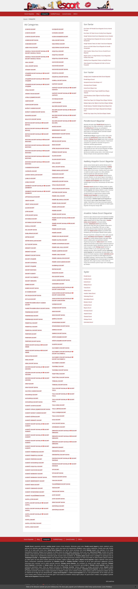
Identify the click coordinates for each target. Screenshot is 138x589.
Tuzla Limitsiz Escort (59, 408)
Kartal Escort (87, 282)
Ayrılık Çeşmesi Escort (32, 97)
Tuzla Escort (87, 287)
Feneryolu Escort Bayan (33, 330)
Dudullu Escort (30, 226)
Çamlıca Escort (30, 178)
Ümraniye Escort (88, 310)
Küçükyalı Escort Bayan (60, 76)
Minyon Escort (57, 137)
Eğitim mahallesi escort (33, 240)
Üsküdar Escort (88, 316)
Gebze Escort (87, 290)
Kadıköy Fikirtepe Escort (33, 459)
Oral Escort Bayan (58, 166)
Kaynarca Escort (58, 33)
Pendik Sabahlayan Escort (61, 258)
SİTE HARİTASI (110, 581)
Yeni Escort (56, 487)
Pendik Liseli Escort (58, 254)
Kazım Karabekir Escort (60, 36)
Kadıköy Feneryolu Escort (34, 455)
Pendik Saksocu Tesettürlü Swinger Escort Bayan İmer (98, 106)
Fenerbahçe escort (31, 312)
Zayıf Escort (56, 495)
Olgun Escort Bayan (58, 159)
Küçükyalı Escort (58, 73)
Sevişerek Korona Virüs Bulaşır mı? (93, 82)
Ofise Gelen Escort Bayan (60, 148)
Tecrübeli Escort (58, 366)
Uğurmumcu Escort (58, 427)
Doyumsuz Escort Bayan (33, 222)
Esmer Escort (29, 284)
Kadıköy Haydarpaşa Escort (34, 462)
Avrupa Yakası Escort (32, 93)
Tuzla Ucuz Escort (58, 416)
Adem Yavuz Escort (31, 47)
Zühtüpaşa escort (58, 509)
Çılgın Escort (29, 208)
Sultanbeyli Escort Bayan (60, 348)
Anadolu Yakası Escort (89, 293)
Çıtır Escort (29, 211)
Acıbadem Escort (31, 44)
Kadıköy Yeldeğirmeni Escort (35, 495)
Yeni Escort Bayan (58, 491)
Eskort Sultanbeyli (31, 277)
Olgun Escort (56, 155)
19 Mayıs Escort (30, 29)
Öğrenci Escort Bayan (59, 152)
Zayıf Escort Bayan (58, 498)
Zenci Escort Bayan (58, 502)
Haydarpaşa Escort (31, 398)
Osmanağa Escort (58, 174)
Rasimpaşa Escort (58, 265)
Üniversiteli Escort (58, 451)
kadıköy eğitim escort (32, 416)
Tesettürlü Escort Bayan (60, 377)
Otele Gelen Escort (58, 185)
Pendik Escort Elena (59, 229)
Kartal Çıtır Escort (31, 499)
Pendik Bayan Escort (89, 79)
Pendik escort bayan (91, 546)
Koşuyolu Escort (58, 55)
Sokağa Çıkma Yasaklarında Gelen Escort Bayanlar (97, 76)
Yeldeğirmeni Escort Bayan (61, 484)
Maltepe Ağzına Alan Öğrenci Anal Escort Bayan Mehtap (98, 103)
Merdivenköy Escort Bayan (61, 134)
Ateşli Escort (29, 90)
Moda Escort (56, 145)
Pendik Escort (57, 210)
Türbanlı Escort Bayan (59, 384)
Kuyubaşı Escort (57, 99)
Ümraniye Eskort (57, 447)
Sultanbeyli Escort (88, 296)
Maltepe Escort (93, 139)
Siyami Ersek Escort (58, 322)
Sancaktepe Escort (89, 299)
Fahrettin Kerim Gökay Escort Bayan (37, 308)
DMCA (75, 14)
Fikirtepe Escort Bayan (33, 341)
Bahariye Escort (30, 115)
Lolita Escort (56, 102)
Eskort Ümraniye (30, 281)
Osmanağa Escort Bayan (60, 181)
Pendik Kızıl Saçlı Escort (60, 247)
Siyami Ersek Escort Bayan (60, 326)
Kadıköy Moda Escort (32, 484)
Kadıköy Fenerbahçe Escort (34, 452)
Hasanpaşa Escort (31, 394)
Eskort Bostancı (30, 270)
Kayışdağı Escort (57, 29)
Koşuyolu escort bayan (60, 58)
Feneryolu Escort (31, 323)
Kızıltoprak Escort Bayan (60, 47)
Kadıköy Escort (88, 305)
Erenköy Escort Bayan (32, 255)
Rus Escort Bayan (58, 276)
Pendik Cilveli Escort (59, 203)
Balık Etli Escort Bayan (33, 119)
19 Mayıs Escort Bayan (32, 36)
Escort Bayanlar (29, 14)
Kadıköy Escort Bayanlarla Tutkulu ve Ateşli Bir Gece (97, 60)
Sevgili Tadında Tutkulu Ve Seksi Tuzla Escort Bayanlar (98, 43)
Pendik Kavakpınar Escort (60, 243)
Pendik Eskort (57, 232)
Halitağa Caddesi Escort (33, 391)
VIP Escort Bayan (57, 473)
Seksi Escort (56, 311)
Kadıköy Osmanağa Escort (34, 488)
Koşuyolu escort (58, 51)
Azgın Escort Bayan (31, 104)
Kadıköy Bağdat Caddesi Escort (35, 413)
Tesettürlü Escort (58, 373)
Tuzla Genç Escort (58, 405)
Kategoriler (45, 14)
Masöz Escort (56, 126)
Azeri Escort (29, 101)
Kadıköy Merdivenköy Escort (34, 481)
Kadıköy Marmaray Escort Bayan (36, 477)
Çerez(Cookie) (66, 14)
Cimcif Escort (29, 200)
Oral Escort (56, 163)
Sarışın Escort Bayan (59, 308)
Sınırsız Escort (57, 329)
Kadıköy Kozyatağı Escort (33, 470)
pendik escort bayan (59, 214)
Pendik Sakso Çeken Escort (61, 262)
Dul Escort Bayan (31, 229)
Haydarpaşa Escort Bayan (33, 402)
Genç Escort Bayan (31, 363)
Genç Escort (29, 359)
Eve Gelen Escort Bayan (33, 295)
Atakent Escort (30, 69)
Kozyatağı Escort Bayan (60, 69)
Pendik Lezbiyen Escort (59, 251)
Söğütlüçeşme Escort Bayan (61, 340)
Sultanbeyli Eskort (58, 363)
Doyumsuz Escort (31, 219)
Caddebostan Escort (32, 167)
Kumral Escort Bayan (59, 80)
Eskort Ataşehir (30, 266)
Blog (38, 14)
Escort (25, 19)
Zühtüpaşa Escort (58, 506)
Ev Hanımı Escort (30, 292)
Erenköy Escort (30, 248)
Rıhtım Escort (56, 269)
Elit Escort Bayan (31, 244)
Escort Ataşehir (30, 259)
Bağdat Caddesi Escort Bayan (35, 112)
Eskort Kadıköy (30, 273)
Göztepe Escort (88, 319)
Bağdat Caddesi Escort (33, 108)
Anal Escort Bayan (31, 66)
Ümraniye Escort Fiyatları (90, 85)
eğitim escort (29, 237)
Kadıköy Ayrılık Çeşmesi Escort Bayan (37, 409)
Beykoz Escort (87, 308)
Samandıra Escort (58, 284)
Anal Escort (29, 62)
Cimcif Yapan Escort (31, 204)
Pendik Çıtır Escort (58, 207)
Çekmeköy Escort (88, 322)
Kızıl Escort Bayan (58, 40)
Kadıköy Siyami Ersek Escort (34, 492)
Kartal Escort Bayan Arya (90, 88)
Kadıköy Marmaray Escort (34, 473)
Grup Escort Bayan (31, 387)
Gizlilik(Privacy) (55, 14)
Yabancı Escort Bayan (59, 477)
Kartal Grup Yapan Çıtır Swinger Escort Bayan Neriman (98, 100)
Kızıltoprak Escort (58, 44)
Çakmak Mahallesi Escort (33, 175)
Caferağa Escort (31, 171)
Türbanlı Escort (57, 381)
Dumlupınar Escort (31, 233)
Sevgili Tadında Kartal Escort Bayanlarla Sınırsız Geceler (98, 36)
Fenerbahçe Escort (31, 315)
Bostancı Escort (88, 302)
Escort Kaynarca (31, 262)
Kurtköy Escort (57, 84)
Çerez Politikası (107, 587)
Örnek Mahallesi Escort (60, 170)
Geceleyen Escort (31, 356)
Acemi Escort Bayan (31, 40)
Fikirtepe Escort (30, 334)
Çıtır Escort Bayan (31, 215)
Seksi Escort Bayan (58, 315)
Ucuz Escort (56, 419)
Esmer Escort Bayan (32, 288)
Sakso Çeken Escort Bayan (61, 280)
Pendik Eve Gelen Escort (60, 236)
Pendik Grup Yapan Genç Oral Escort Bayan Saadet (97, 113)
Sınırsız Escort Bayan (59, 333)
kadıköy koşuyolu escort (33, 466)
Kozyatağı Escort (58, 62)
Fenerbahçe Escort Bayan (33, 319)
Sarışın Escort (57, 304)
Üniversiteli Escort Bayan (60, 454)
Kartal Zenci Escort (32, 527)
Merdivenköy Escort (59, 130)
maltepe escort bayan (59, 106)
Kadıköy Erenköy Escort (33, 420)
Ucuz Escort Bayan (58, 423)
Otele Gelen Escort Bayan (60, 188)
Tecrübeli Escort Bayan (60, 370)
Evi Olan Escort (30, 299)
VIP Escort (55, 469)
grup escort (29, 383)
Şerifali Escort (57, 318)
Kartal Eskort (30, 519)
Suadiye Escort (57, 344)
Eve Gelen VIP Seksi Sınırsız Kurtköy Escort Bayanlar (97, 33)
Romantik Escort (57, 273)
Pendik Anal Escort (58, 196)
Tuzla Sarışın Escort (59, 412)
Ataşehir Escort (88, 313)
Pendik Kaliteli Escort (59, 240)
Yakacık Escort (57, 480)
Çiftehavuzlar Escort (32, 197)
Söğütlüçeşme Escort (59, 337)
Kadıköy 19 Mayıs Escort (33, 405)
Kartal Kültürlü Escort (33, 523)
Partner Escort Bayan (59, 192)
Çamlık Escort (30, 182)
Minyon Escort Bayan (59, 141)
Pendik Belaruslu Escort (60, 199)
